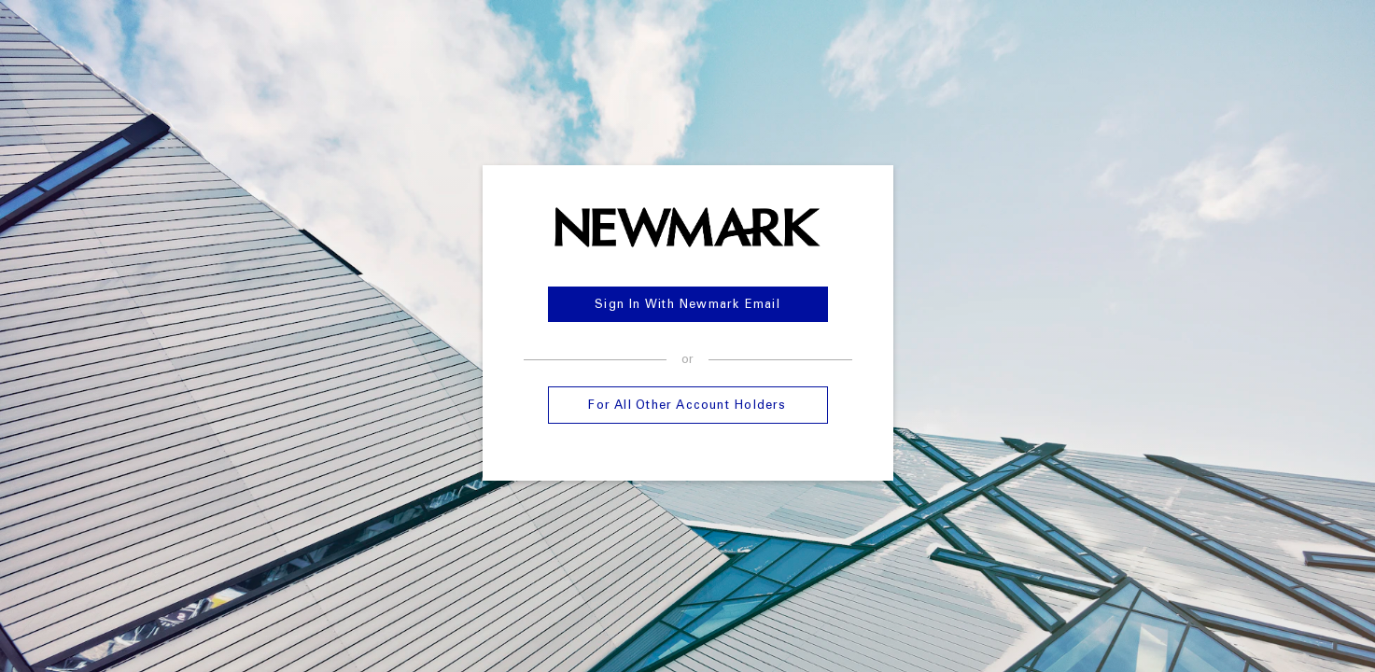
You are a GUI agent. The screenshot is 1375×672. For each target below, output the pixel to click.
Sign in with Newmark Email (687, 306)
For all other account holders (687, 406)
